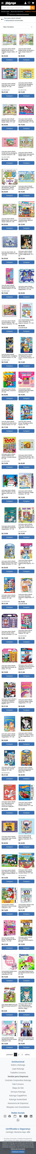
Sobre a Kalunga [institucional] (18, 1065)
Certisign (10, 1132)
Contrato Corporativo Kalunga (18, 1080)
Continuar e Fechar (18, 1152)
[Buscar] (32, 8)
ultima (27, 1054)
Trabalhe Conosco (18, 1072)
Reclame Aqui (20, 1132)
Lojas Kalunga (18, 1068)
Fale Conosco (18, 1084)
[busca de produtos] (16, 8)
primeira (10, 1054)
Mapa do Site (18, 1088)
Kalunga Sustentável (18, 1099)
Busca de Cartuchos (17, 11)
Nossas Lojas (5, 11)
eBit (28, 1132)
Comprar (9, 60)
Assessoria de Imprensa (18, 1103)
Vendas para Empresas (18, 1076)
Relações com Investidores (18, 1107)
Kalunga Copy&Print (18, 1095)
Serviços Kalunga (18, 1091)
